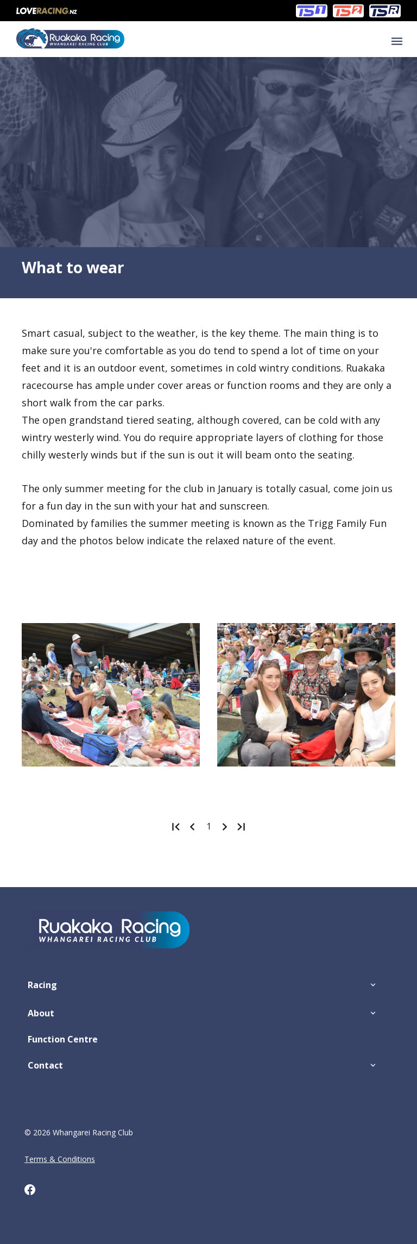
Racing (42, 985)
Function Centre (63, 1039)
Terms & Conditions (59, 1159)
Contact (45, 1065)
